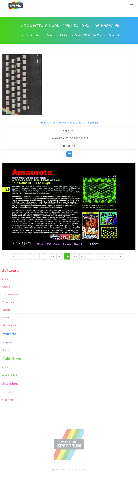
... (44, 256)
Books (50, 35)
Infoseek (6, 392)
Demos (6, 317)
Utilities (6, 309)
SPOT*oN (7, 399)
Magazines (8, 342)
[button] (134, 13)
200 (82, 256)
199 (75, 256)
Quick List (7, 279)
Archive (35, 35)
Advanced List (9, 374)
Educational (8, 302)
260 (105, 256)
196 (52, 256)
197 (59, 256)
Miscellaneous (9, 325)
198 (67, 256)
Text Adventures (11, 294)
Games (6, 286)
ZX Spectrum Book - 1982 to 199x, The (80, 35)
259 (98, 256)
